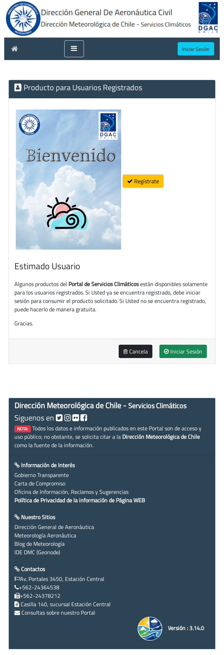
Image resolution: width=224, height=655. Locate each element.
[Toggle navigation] (74, 48)
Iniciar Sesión (183, 351)
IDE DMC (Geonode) (37, 552)
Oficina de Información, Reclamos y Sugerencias (71, 492)
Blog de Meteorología (39, 544)
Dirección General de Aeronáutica (54, 527)
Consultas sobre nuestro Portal (58, 612)
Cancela (135, 351)
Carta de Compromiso (39, 483)
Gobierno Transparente (41, 475)
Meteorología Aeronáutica (45, 535)
